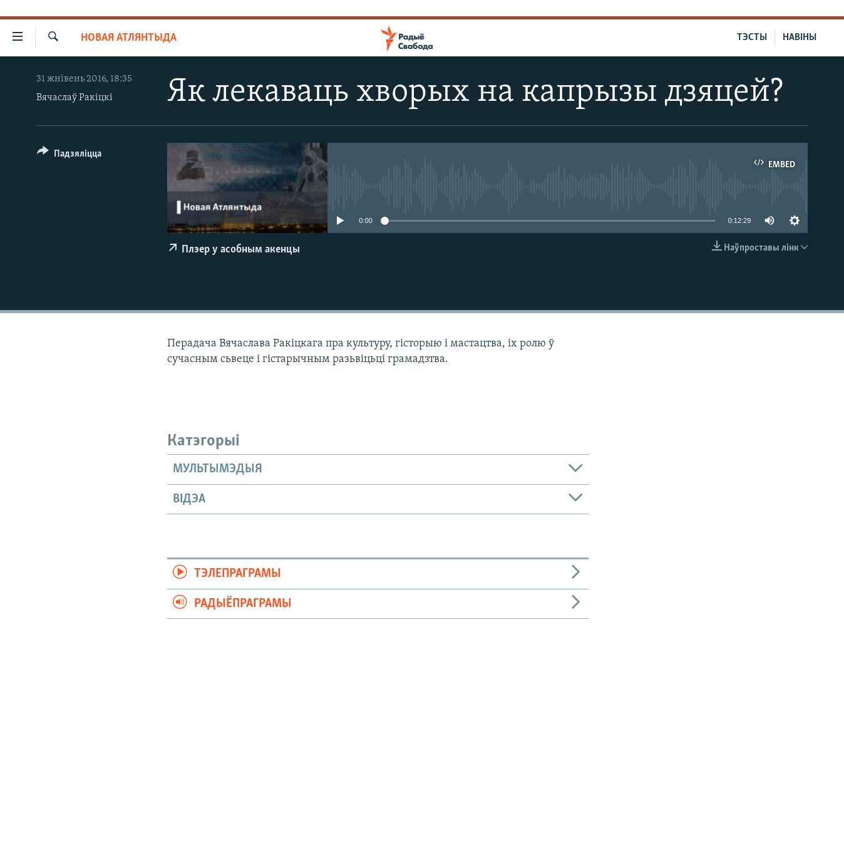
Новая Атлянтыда (129, 38)
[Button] (69, 155)
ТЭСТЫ (752, 38)
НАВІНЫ (799, 38)
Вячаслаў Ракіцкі (74, 98)
